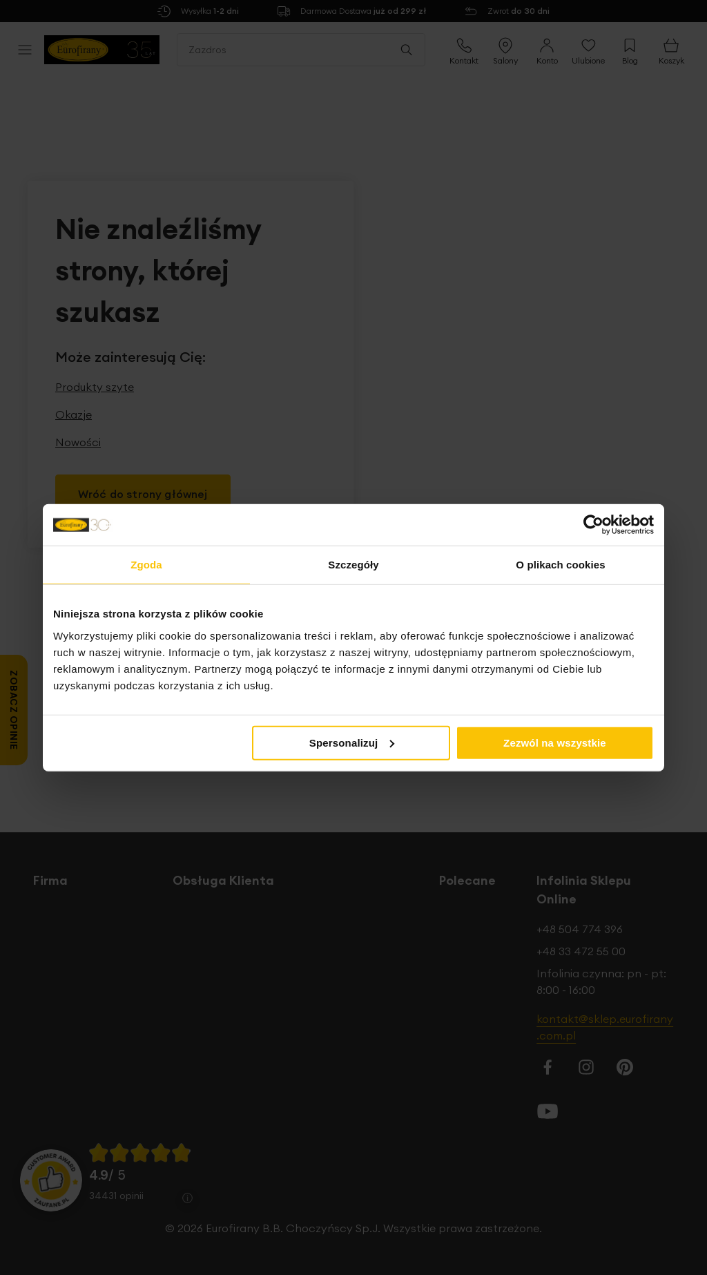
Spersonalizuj (352, 742)
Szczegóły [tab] (353, 565)
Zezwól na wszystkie (554, 742)
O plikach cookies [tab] (560, 565)
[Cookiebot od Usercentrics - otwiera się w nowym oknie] (593, 525)
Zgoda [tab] (146, 565)
